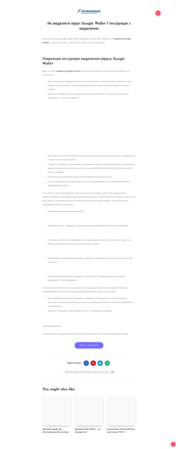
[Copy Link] (89, 372)
